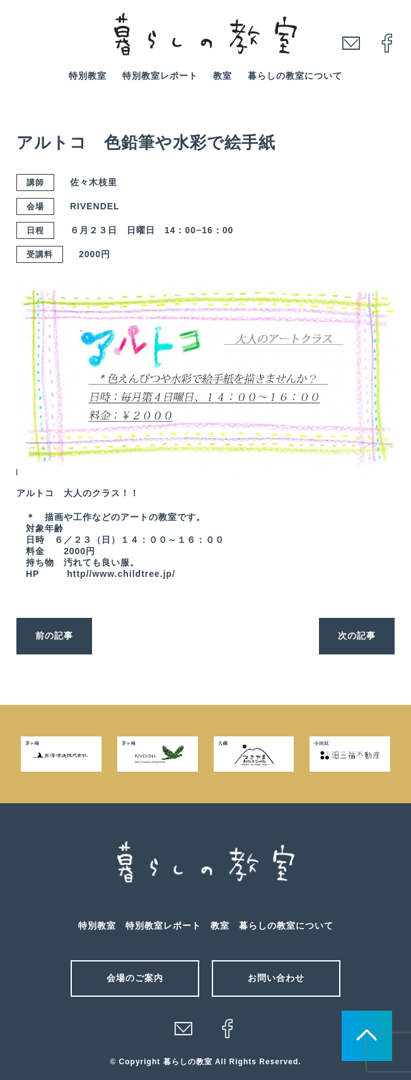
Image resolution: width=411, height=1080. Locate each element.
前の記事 (54, 635)
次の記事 (357, 635)
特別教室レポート (160, 76)
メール (183, 1028)
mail (351, 43)
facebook (387, 43)
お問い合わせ (276, 978)
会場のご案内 (135, 978)
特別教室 (88, 76)
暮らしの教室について (295, 76)
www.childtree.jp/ (133, 574)
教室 (222, 76)
